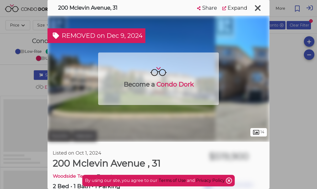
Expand (234, 8)
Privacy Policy (211, 180)
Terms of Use (172, 180)
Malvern (84, 136)
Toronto (59, 136)
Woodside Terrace (73, 176)
